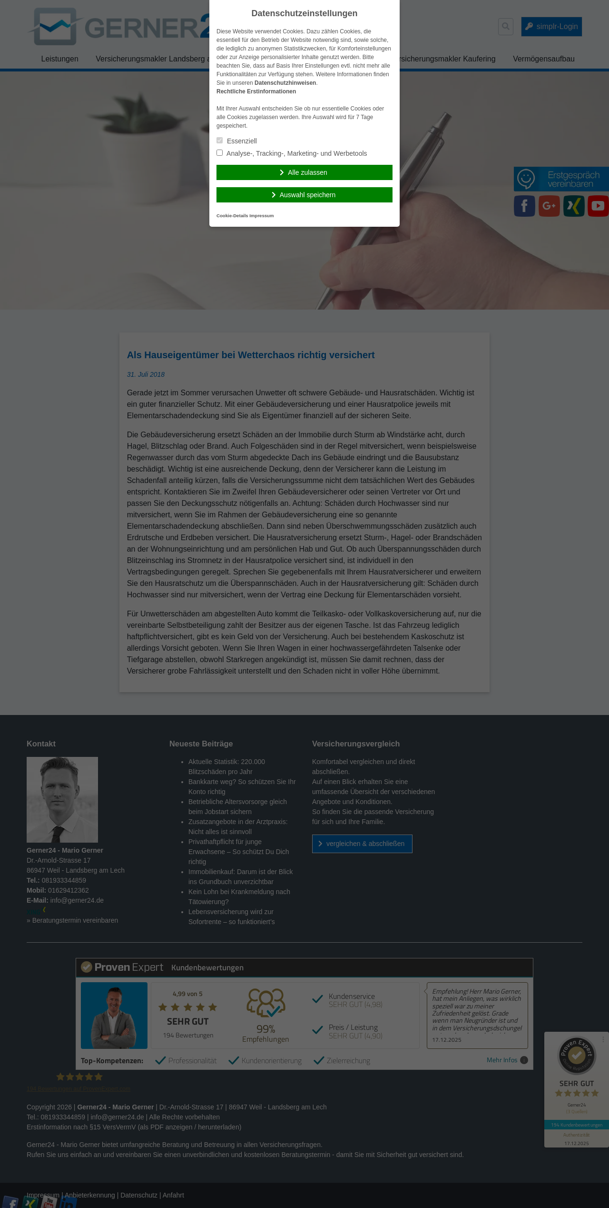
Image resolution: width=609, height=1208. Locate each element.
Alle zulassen (307, 172)
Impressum (261, 215)
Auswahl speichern (308, 195)
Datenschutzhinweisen (285, 83)
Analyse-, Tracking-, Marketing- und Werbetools (291, 153)
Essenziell (236, 141)
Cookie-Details (232, 215)
